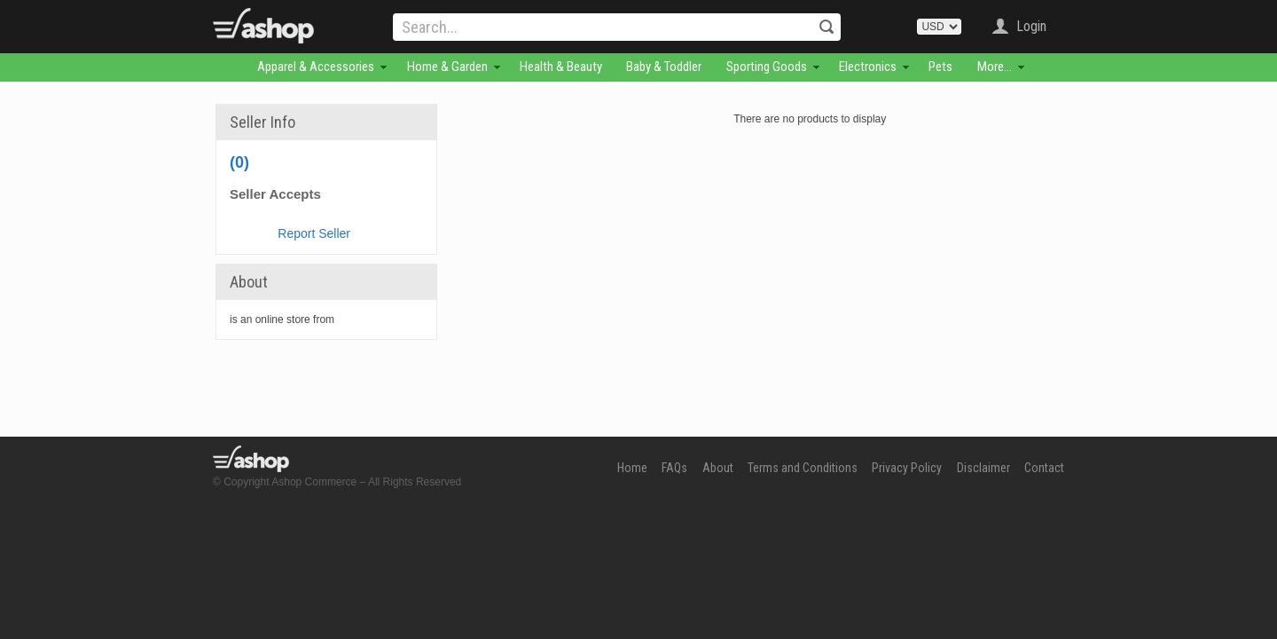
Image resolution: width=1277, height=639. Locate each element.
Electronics (868, 67)
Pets (940, 67)
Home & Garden (447, 67)
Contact (1044, 468)
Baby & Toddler (663, 67)
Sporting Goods (766, 67)
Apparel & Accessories (315, 67)
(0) (239, 162)
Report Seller (314, 233)
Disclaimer (983, 468)
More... (994, 67)
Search (826, 27)
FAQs (674, 468)
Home (632, 468)
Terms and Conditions (803, 468)
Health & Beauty (561, 67)
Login (1031, 26)
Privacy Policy (907, 468)
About (717, 468)
